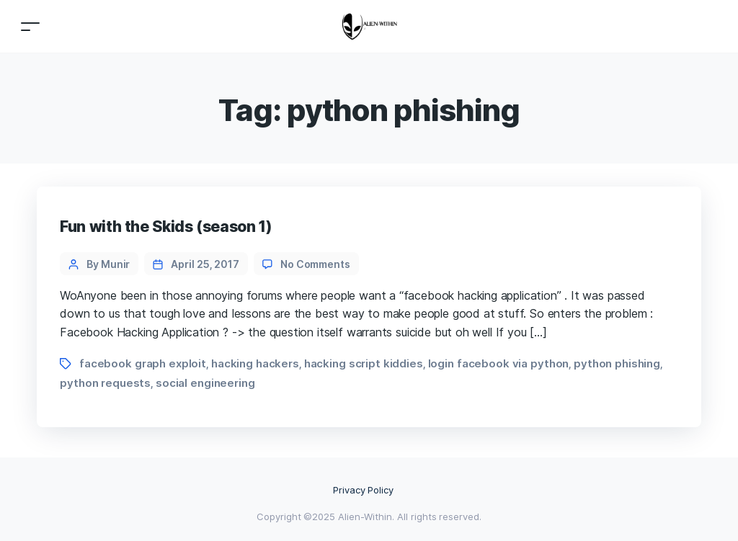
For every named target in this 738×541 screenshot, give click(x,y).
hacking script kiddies (363, 363)
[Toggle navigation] (30, 26)
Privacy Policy (363, 490)
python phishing (617, 363)
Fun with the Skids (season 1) (166, 227)
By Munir (108, 264)
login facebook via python (498, 363)
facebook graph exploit (142, 363)
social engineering (205, 383)
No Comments (315, 264)
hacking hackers (255, 363)
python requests (105, 383)
